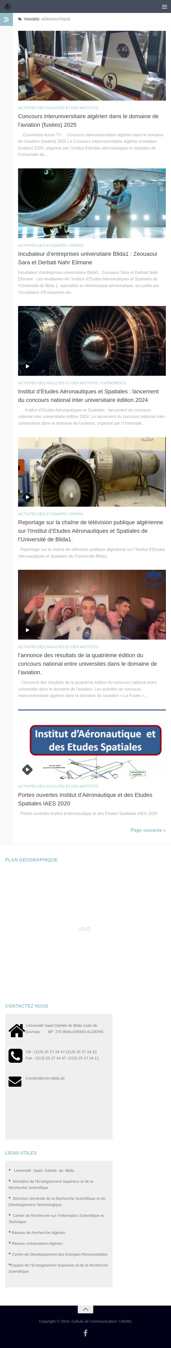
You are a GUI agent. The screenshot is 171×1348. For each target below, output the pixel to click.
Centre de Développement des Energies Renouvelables (59, 1254)
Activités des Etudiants (42, 245)
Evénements (113, 383)
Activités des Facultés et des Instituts (58, 108)
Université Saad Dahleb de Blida (43, 1170)
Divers (76, 245)
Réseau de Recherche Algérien (39, 1232)
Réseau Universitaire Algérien (37, 1243)
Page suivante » (148, 830)
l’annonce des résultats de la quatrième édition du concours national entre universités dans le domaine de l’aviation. (87, 664)
